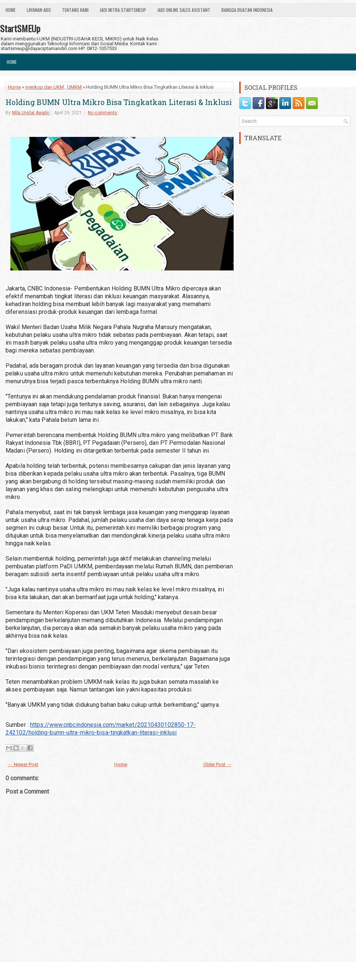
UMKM (74, 87)
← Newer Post (23, 764)
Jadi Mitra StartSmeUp (123, 10)
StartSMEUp (20, 28)
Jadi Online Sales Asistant (183, 10)
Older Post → (217, 764)
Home (11, 10)
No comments (102, 112)
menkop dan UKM (44, 87)
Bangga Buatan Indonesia (247, 10)
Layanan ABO (39, 10)
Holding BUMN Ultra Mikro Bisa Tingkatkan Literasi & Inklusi (119, 102)
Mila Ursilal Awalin (30, 112)
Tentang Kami (75, 10)
